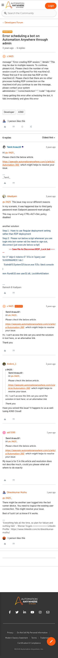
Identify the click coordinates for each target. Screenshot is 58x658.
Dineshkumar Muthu (17, 492)
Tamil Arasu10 (14, 147)
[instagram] (40, 613)
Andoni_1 (11, 364)
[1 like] (13, 121)
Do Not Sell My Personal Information (32, 633)
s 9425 (10, 56)
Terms (34, 638)
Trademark (44, 638)
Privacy (10, 633)
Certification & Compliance (29, 643)
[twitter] (17, 613)
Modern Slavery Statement (16, 638)
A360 (21, 112)
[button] (3, 5)
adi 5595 (11, 432)
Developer (9, 112)
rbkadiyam (12, 196)
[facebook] (10, 613)
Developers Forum (14, 22)
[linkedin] (24, 613)
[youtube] (32, 613)
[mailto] (47, 613)
